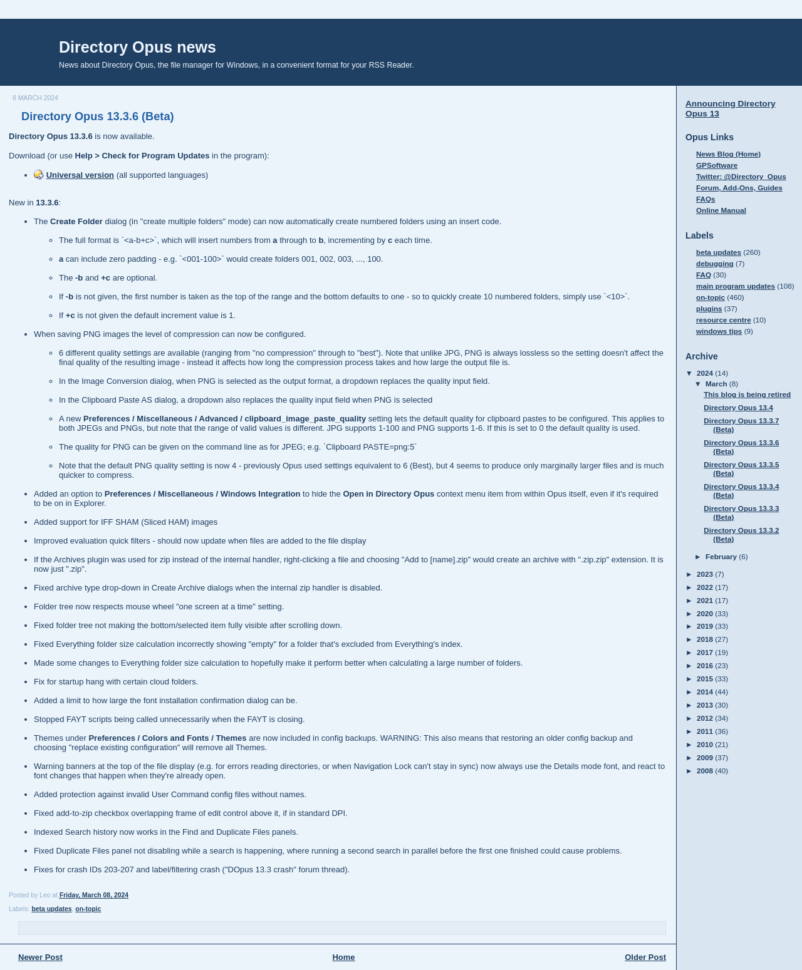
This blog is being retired (747, 394)
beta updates (51, 909)
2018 (706, 639)
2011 (706, 731)
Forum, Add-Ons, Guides (739, 187)
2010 (706, 744)
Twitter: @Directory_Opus (741, 176)
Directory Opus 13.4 (738, 407)
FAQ (703, 275)
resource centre (723, 320)
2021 (706, 600)
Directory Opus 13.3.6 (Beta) (97, 116)
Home (343, 957)
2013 (706, 705)
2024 (706, 373)
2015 (706, 678)
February (722, 556)
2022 (706, 587)
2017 (706, 652)
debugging (715, 263)
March (717, 383)
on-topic (88, 909)
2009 (706, 757)
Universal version (80, 175)
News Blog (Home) (728, 154)
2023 (706, 574)
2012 (706, 718)
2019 (706, 626)
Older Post (645, 957)
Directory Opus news (137, 47)
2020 (706, 613)
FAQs (706, 199)
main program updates (735, 286)
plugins (709, 308)
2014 (706, 692)
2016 (706, 665)
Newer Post (40, 957)
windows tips (719, 331)
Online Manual (721, 210)
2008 (706, 770)
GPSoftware (716, 165)
